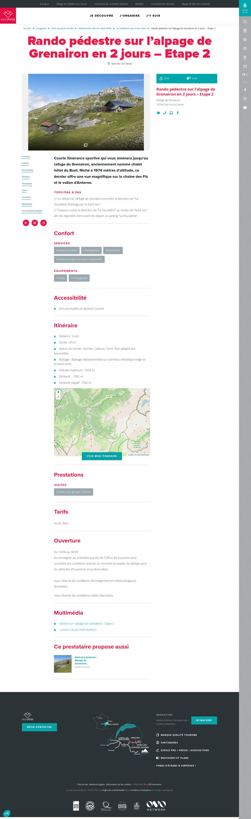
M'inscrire (204, 720)
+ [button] (58, 392)
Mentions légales (97, 784)
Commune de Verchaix (162, 3)
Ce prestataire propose (32, 211)
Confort (25, 163)
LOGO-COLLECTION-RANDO (78, 630)
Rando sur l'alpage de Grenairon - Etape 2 (87, 623)
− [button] (58, 397)
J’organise (130, 15)
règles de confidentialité (113, 790)
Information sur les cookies (118, 784)
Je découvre (101, 15)
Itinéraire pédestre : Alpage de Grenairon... (86, 660)
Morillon (139, 3)
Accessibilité (27, 170)
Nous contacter (39, 727)
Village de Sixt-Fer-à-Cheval (196, 3)
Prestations (27, 184)
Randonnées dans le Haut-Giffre (95, 28)
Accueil (27, 28)
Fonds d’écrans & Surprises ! (176, 765)
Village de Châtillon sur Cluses (72, 3)
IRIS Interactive (155, 784)
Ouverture (26, 197)
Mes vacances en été (62, 28)
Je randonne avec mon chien (131, 28)
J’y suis (153, 15)
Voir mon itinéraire (102, 456)
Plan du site (82, 784)
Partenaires (169, 742)
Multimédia (27, 204)
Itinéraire (26, 177)
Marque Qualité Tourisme (179, 734)
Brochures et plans (175, 757)
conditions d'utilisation (140, 790)
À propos (44, 3)
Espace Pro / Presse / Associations (185, 750)
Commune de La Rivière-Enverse (111, 3)
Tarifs (24, 190)
